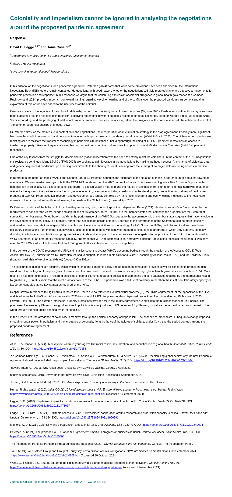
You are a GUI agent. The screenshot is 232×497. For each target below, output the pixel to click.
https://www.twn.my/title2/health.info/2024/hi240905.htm (45, 455)
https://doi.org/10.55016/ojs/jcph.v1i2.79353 (59, 348)
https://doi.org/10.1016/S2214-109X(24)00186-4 (164, 360)
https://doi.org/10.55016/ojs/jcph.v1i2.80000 (37, 436)
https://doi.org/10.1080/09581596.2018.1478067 (40, 405)
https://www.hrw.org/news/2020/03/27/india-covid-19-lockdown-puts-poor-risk (57, 393)
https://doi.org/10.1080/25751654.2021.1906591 (88, 417)
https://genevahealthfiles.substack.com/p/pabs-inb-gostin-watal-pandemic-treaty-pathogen (66, 467)
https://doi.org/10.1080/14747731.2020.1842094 (173, 424)
